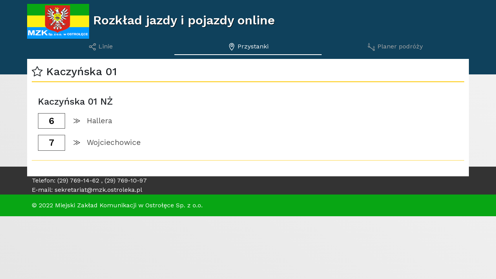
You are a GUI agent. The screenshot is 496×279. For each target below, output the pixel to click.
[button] (37, 71)
